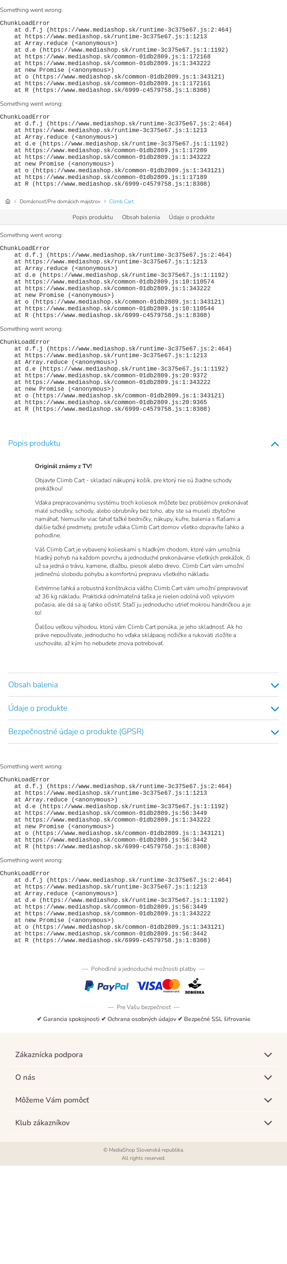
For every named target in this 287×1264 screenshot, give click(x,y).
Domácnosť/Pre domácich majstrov (60, 234)
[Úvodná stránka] (7, 234)
